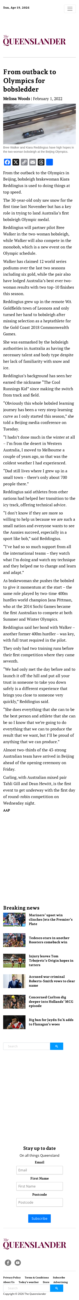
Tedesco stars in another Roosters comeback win (49, 940)
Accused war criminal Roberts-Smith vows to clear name (52, 981)
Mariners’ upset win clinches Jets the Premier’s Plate (51, 919)
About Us (9, 1282)
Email (39, 1162)
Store (46, 1282)
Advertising (60, 1282)
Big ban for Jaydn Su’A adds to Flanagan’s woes (51, 1022)
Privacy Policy (12, 1277)
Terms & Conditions (37, 1277)
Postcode (39, 1195)
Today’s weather (29, 1282)
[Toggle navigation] (70, 9)
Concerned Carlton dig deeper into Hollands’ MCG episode (51, 1001)
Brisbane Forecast (29, 21)
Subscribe (39, 1218)
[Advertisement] (39, 858)
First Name (39, 1178)
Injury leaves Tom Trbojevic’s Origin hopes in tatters (51, 960)
